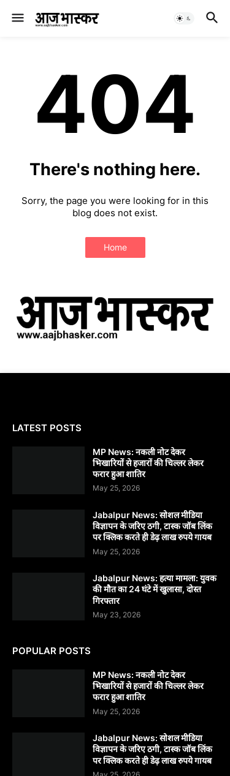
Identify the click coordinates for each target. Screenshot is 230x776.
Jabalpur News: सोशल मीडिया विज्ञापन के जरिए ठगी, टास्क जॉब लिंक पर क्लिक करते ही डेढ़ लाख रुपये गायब (152, 526)
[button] (17, 18)
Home (115, 247)
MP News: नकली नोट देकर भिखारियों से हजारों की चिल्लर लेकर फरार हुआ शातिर (148, 462)
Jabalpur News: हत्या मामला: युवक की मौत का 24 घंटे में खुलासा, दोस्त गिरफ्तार (155, 589)
